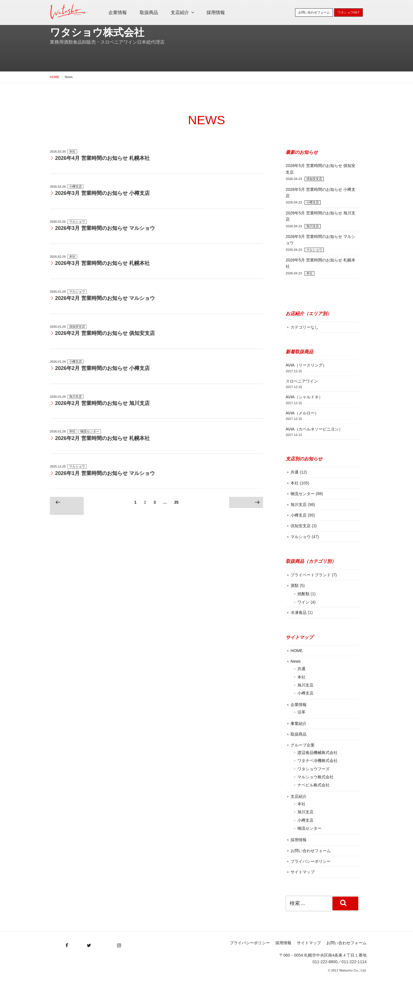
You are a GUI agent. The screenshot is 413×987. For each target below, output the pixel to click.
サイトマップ (303, 872)
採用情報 (215, 12)
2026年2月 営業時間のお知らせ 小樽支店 (102, 368)
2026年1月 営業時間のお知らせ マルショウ (105, 473)
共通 (295, 472)
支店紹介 (183, 12)
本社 (72, 151)
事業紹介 (299, 723)
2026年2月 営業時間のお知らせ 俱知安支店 (105, 333)
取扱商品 (149, 12)
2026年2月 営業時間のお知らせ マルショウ (105, 298)
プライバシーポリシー (311, 861)
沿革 (301, 712)
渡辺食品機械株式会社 (317, 752)
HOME (297, 650)
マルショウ (77, 221)
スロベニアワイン (302, 381)
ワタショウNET (349, 12)
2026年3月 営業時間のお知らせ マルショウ (105, 228)
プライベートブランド (311, 575)
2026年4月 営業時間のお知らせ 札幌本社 (102, 158)
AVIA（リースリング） (306, 365)
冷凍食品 (299, 612)
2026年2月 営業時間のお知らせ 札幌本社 (102, 438)
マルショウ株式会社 (315, 777)
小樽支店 (75, 186)
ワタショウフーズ (313, 769)
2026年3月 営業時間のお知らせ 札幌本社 (102, 263)
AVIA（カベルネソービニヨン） (314, 429)
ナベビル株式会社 (313, 785)
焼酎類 (303, 594)
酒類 (295, 585)
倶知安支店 (77, 326)
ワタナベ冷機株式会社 (317, 760)
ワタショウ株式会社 (97, 32)
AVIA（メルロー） (302, 413)
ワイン (303, 602)
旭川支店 (75, 396)
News (296, 661)
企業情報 (117, 12)
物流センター (89, 431)
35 (176, 503)
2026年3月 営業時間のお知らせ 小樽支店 (102, 193)
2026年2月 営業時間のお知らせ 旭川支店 (102, 403)
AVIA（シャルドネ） (304, 397)
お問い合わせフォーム (314, 12)
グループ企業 (303, 745)
